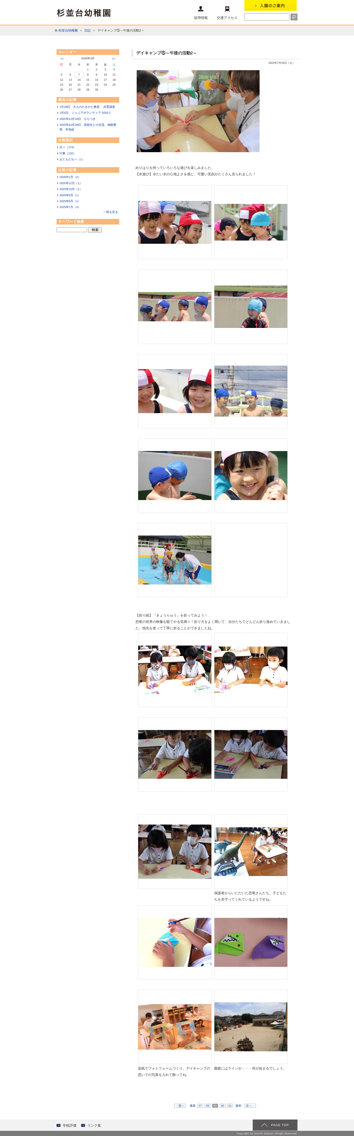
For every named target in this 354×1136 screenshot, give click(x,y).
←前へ (180, 1105)
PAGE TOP (280, 1125)
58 (207, 1105)
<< (62, 58)
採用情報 (201, 13)
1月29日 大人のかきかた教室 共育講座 (87, 106)
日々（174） (67, 147)
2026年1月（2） (70, 177)
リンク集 (94, 1125)
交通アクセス (227, 13)
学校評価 (69, 1125)
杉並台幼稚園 (68, 30)
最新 (193, 1105)
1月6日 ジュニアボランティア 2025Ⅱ (85, 112)
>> (113, 58)
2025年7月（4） (70, 207)
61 (230, 1105)
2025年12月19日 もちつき (77, 118)
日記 (87, 30)
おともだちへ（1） (72, 159)
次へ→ (250, 1105)
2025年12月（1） (70, 183)
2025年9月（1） (70, 195)
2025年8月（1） (70, 201)
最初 (238, 1105)
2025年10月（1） (70, 189)
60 (222, 1105)
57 (200, 1105)
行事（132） (67, 153)
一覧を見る (110, 212)
